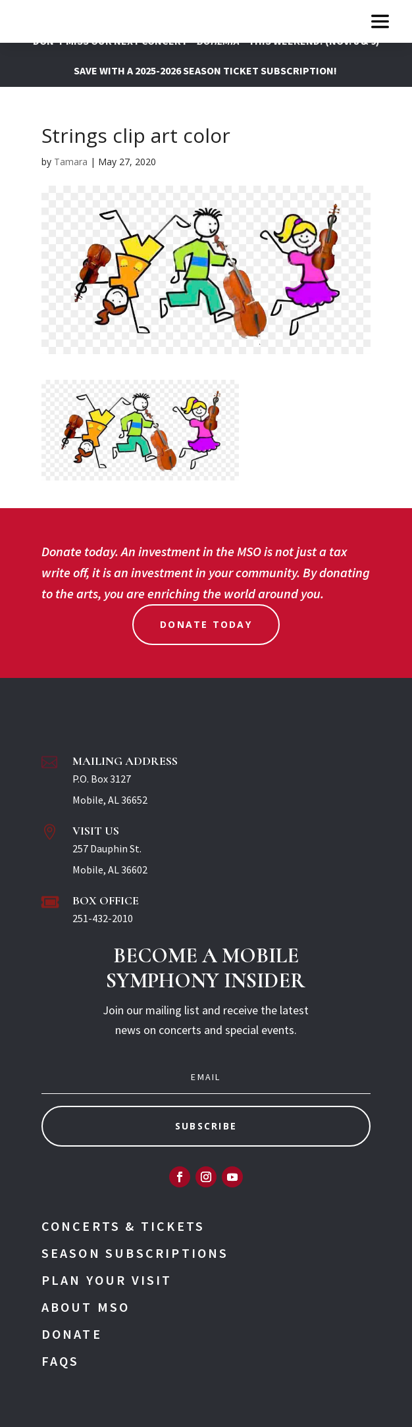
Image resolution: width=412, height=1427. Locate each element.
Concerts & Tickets (123, 1226)
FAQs (60, 1361)
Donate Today (206, 624)
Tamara (71, 161)
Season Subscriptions (135, 1253)
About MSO (85, 1307)
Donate (71, 1334)
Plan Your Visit (106, 1280)
